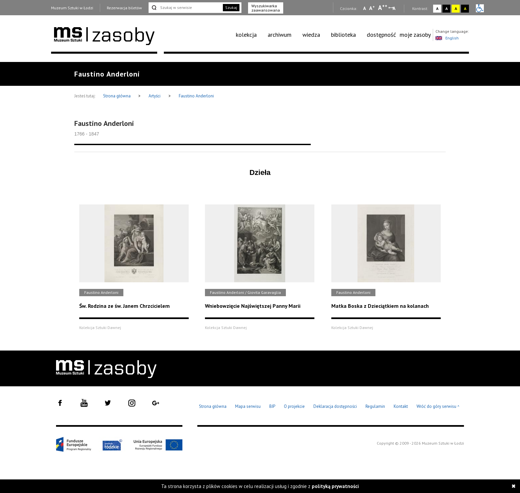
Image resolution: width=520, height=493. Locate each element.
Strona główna (117, 96)
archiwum (280, 34)
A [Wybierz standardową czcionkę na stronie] (372, 8)
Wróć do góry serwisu (438, 407)
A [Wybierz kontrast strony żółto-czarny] (456, 8)
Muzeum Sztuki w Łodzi (72, 7)
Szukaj (231, 7)
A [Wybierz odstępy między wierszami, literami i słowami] (394, 8)
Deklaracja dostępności (335, 406)
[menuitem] (250, 34)
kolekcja (246, 34)
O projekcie (294, 406)
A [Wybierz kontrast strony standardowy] (437, 8)
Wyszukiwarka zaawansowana (265, 8)
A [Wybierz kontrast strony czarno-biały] (446, 8)
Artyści (155, 96)
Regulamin (375, 406)
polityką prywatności (335, 486)
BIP (272, 406)
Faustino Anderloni (196, 96)
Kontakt (401, 406)
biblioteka (343, 34)
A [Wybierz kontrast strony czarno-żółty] (465, 8)
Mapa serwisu (248, 406)
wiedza (311, 34)
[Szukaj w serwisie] (185, 7)
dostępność (381, 34)
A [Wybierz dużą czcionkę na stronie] (382, 8)
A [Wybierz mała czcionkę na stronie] (364, 8)
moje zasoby (415, 34)
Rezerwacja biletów (124, 7)
